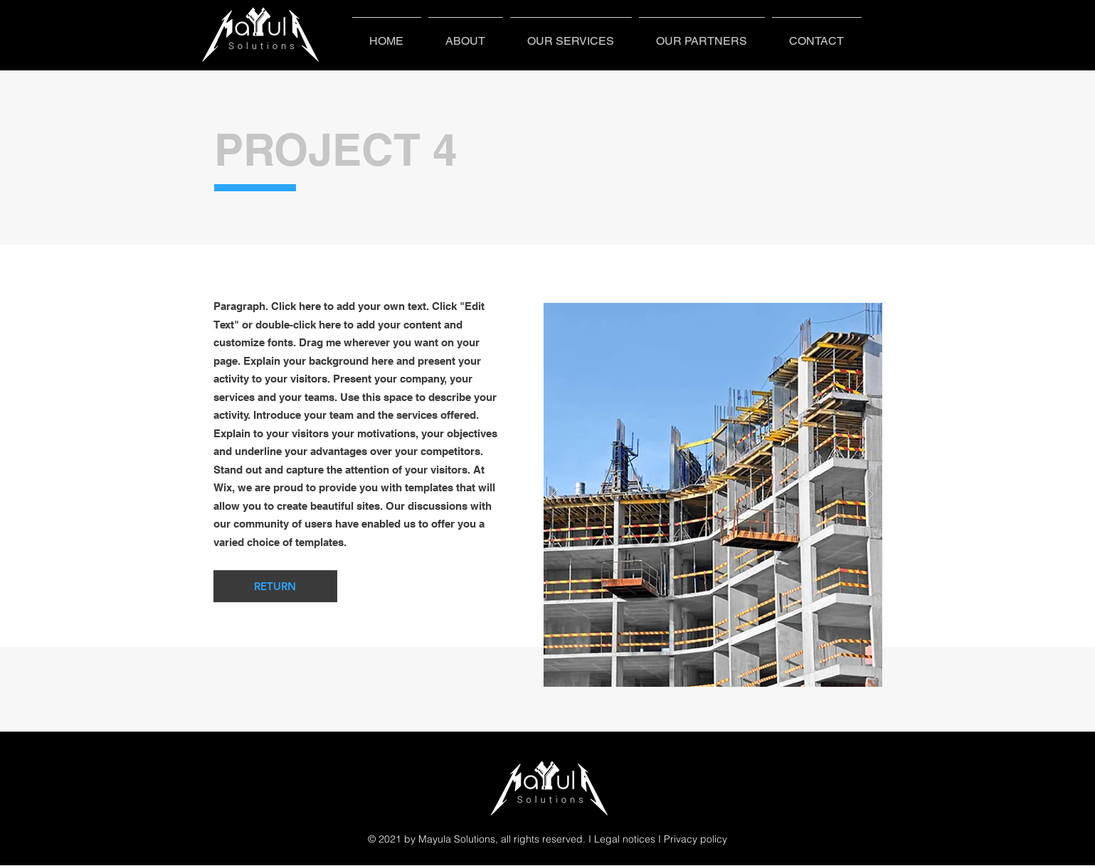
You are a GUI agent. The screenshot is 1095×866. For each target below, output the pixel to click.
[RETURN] (275, 586)
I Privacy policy (692, 839)
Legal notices (624, 839)
